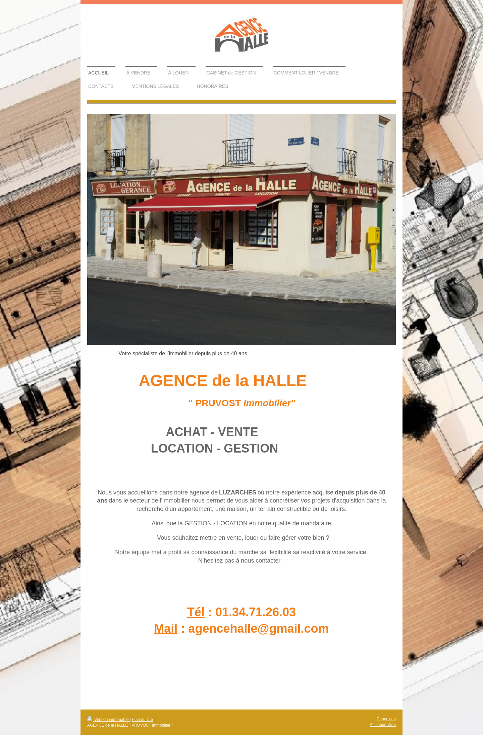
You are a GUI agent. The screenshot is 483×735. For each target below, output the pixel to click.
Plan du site (142, 719)
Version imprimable (108, 719)
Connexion (386, 719)
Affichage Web (383, 724)
